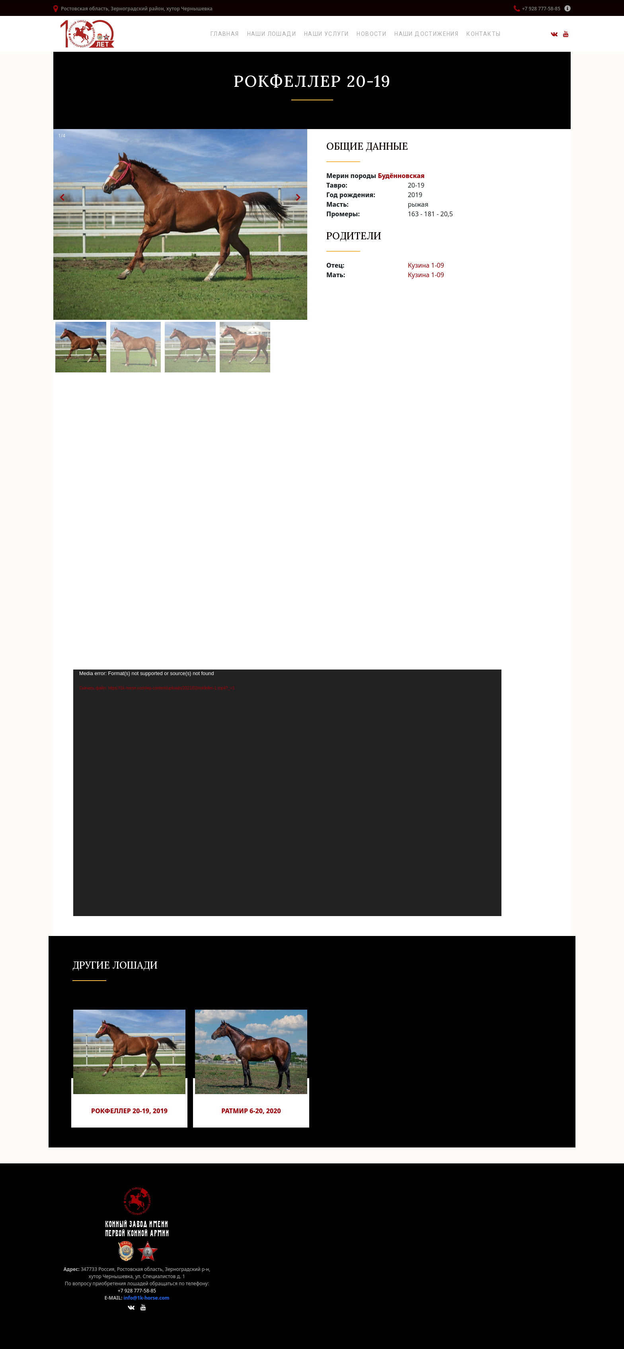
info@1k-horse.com (146, 1297)
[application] (287, 793)
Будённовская (401, 175)
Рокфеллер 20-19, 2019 (129, 1110)
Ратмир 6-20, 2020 (251, 1110)
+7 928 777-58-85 (541, 8)
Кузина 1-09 (426, 265)
